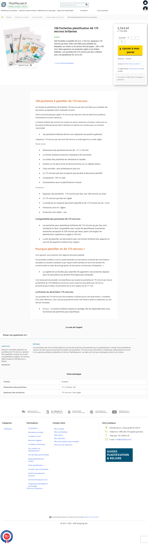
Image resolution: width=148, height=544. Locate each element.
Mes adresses (59, 442)
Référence (121, 64)
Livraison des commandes (38, 474)
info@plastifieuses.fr (123, 445)
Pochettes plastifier (37, 17)
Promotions (84, 10)
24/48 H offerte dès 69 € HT (132, 69)
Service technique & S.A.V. (38, 485)
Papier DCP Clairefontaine (65, 10)
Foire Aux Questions (34, 503)
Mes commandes (60, 436)
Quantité (122, 38)
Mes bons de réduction (63, 449)
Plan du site (32, 501)
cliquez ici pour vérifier (91, 532)
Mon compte (59, 433)
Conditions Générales (36, 450)
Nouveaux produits (35, 437)
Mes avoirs (58, 439)
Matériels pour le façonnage (46, 10)
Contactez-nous (34, 442)
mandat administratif (135, 74)
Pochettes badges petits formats (55, 17)
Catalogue (9, 17)
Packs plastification (35, 470)
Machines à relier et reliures (28, 10)
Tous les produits (102, 10)
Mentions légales (35, 446)
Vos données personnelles (38, 460)
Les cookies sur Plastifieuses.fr (34, 455)
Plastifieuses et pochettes (9, 10)
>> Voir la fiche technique (64, 63)
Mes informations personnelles (66, 445)
